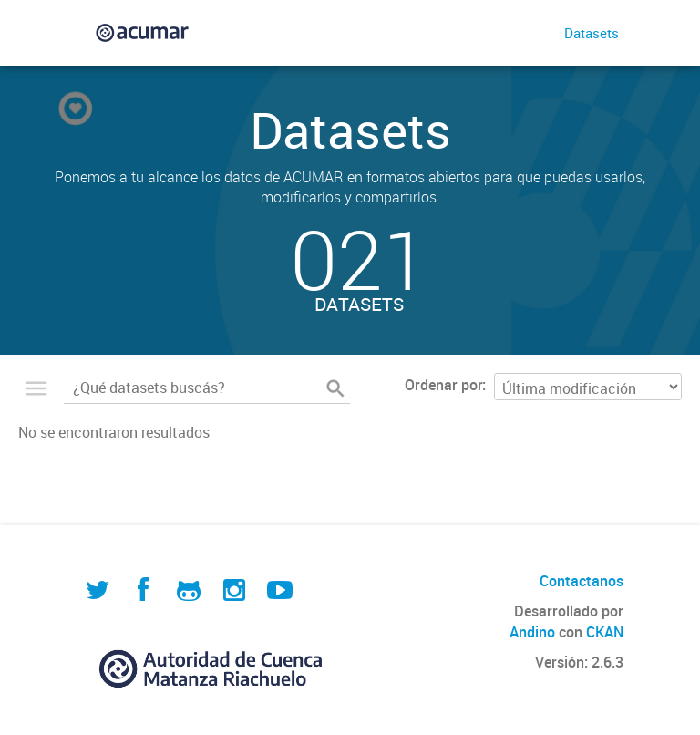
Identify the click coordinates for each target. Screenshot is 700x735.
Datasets (591, 33)
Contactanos (581, 581)
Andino (532, 632)
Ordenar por (443, 385)
